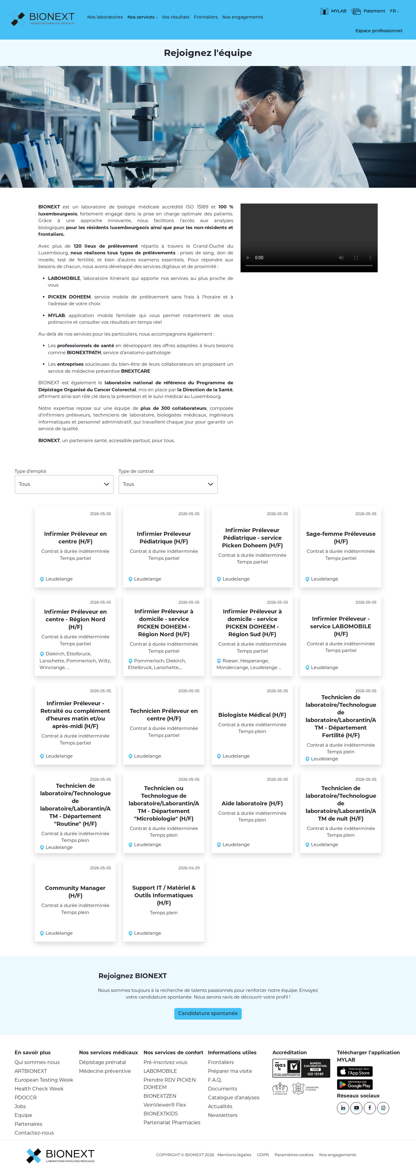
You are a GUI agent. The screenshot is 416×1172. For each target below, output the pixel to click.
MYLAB (334, 11)
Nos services (140, 17)
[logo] (44, 19)
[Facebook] (370, 1108)
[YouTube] (356, 1108)
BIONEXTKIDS (161, 1114)
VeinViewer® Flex (165, 1105)
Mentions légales (234, 1154)
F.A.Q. (215, 1080)
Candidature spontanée (208, 1013)
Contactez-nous (34, 1133)
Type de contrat (136, 471)
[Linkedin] (343, 1108)
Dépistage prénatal (102, 1062)
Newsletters (222, 1115)
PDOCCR (26, 1097)
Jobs (20, 1106)
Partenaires (28, 1124)
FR (393, 11)
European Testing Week (44, 1080)
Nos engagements (242, 17)
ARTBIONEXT (31, 1071)
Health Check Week (39, 1089)
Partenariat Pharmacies (172, 1122)
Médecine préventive (105, 1071)
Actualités (220, 1106)
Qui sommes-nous (37, 1062)
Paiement (368, 11)
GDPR (263, 1154)
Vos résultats (175, 17)
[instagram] (383, 1108)
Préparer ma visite (230, 1071)
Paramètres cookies (294, 1154)
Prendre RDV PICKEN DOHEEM (170, 1083)
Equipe (23, 1115)
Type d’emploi (30, 471)
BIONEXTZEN (160, 1096)
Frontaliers (206, 17)
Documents (222, 1089)
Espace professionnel (378, 31)
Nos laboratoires (105, 17)
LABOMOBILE (160, 1071)
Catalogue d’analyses (233, 1097)
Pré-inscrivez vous (165, 1062)
